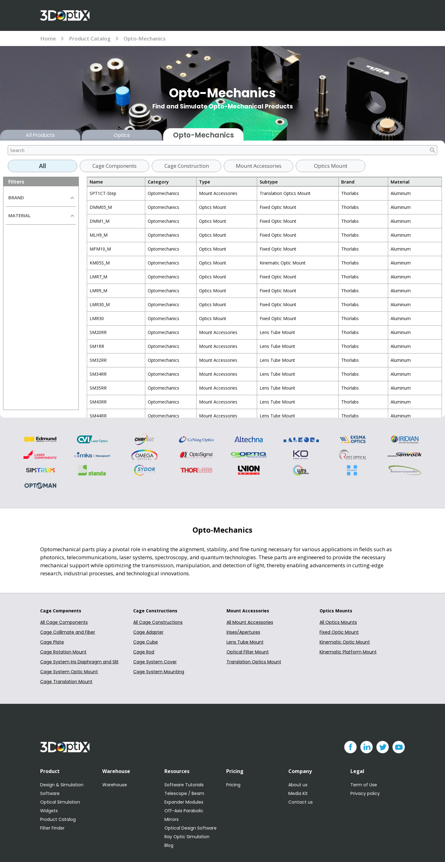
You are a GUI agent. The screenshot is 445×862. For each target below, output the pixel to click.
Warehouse (114, 785)
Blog (168, 845)
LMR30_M (100, 304)
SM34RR (98, 374)
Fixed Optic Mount (339, 632)
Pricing (233, 785)
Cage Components (114, 165)
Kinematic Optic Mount (345, 642)
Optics (122, 135)
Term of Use (363, 785)
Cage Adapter (148, 632)
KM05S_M (100, 263)
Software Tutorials (184, 785)
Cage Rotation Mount (63, 652)
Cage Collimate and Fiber (67, 632)
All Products (40, 135)
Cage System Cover (155, 662)
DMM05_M (101, 207)
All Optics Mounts (338, 622)
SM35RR (98, 388)
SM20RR (98, 332)
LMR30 (97, 318)
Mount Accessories (259, 165)
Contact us (300, 802)
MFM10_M (100, 249)
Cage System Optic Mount (69, 672)
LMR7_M (98, 277)
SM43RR (98, 402)
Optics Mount (330, 165)
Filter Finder (52, 828)
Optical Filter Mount (248, 652)
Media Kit (298, 793)
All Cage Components (64, 622)
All (42, 166)
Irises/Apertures (243, 632)
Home (48, 38)
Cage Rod (143, 652)
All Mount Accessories (250, 622)
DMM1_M (99, 221)
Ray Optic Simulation (187, 837)
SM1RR (97, 346)
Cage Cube (145, 642)
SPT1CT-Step (103, 193)
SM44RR (98, 416)
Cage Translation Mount (66, 681)
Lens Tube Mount (245, 642)
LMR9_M (98, 291)
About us (297, 785)
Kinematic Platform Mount (348, 652)
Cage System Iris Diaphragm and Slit (79, 662)
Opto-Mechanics (145, 38)
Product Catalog (90, 38)
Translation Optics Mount (254, 662)
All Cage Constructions (158, 622)
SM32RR (98, 360)
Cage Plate (52, 642)
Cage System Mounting (158, 672)
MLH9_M (99, 235)
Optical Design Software (190, 828)
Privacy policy (365, 793)
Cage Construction (186, 165)
